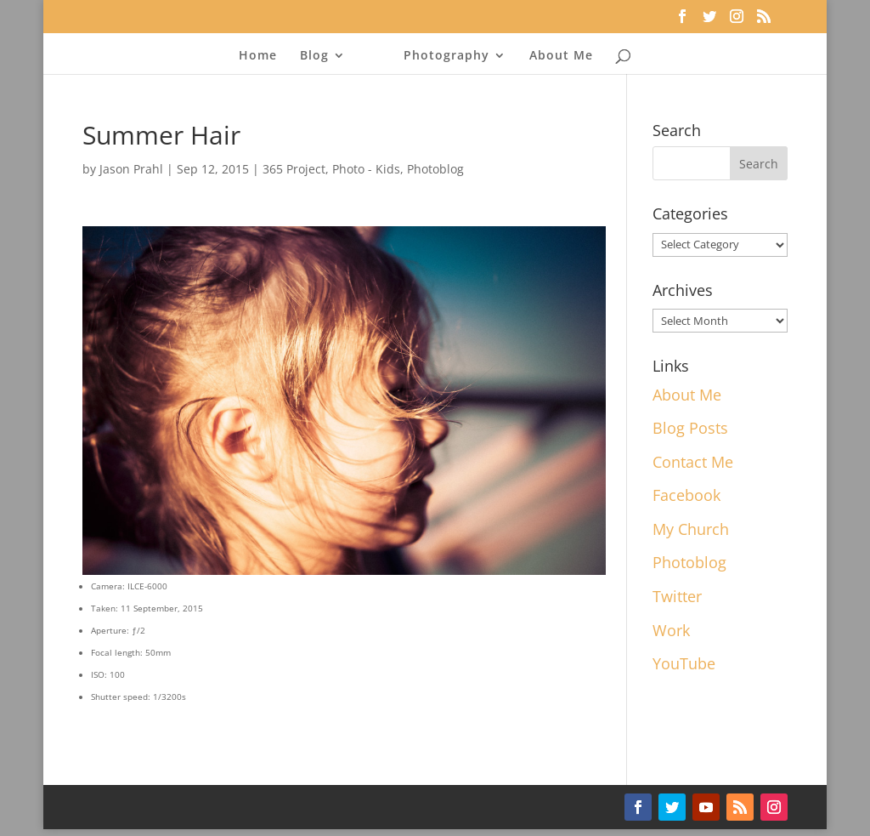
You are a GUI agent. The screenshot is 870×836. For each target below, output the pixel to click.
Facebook (686, 495)
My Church (690, 529)
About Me (561, 56)
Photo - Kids (366, 169)
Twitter (677, 596)
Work (671, 630)
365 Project (294, 169)
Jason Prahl (131, 169)
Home (258, 56)
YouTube (683, 663)
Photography (446, 56)
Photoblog (435, 169)
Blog (314, 56)
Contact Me (692, 462)
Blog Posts (690, 428)
